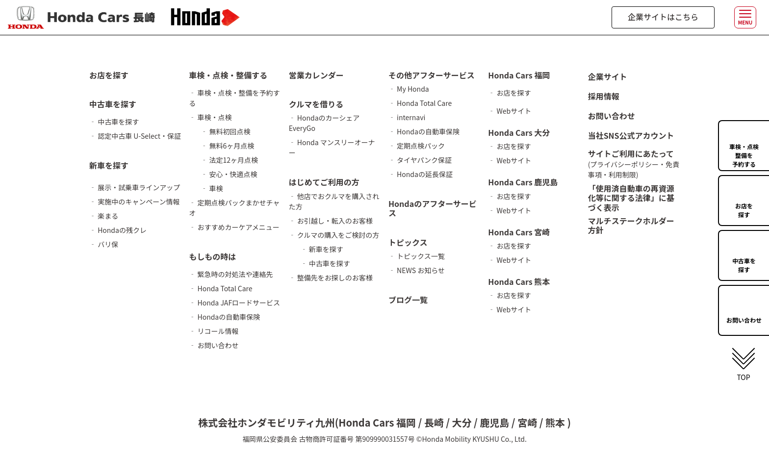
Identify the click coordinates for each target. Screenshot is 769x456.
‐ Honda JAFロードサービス (234, 302)
